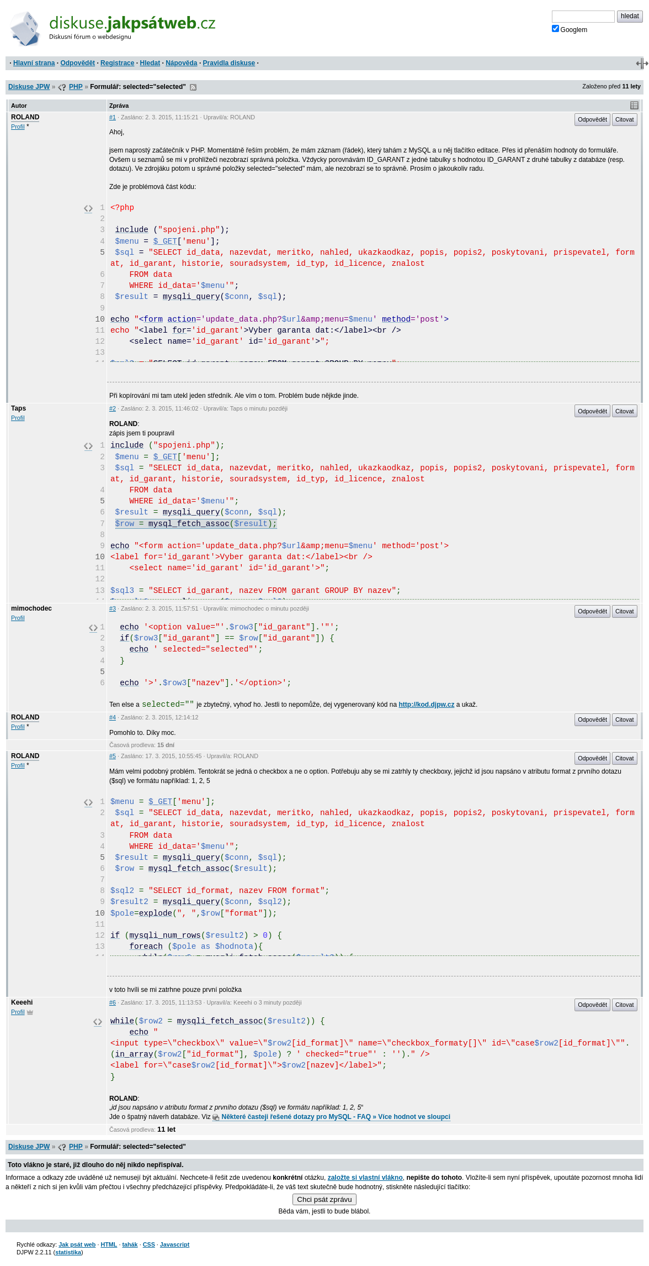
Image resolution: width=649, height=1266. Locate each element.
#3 (112, 608)
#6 (112, 1002)
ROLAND (25, 117)
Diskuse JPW (29, 87)
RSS (193, 87)
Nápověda (181, 63)
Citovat (624, 119)
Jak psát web (76, 1244)
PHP (76, 87)
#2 (112, 408)
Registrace (117, 63)
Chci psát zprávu (324, 1199)
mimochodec (31, 608)
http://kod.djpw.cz (427, 704)
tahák (129, 1244)
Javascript (174, 1244)
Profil (18, 126)
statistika (68, 1252)
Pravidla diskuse (229, 63)
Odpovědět (77, 63)
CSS (149, 1244)
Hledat (150, 63)
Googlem (570, 29)
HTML (108, 1244)
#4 (112, 717)
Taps (18, 408)
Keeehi (22, 1002)
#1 (112, 117)
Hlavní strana (34, 63)
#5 (112, 756)
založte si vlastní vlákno (365, 1177)
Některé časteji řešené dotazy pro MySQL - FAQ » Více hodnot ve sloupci (331, 1117)
